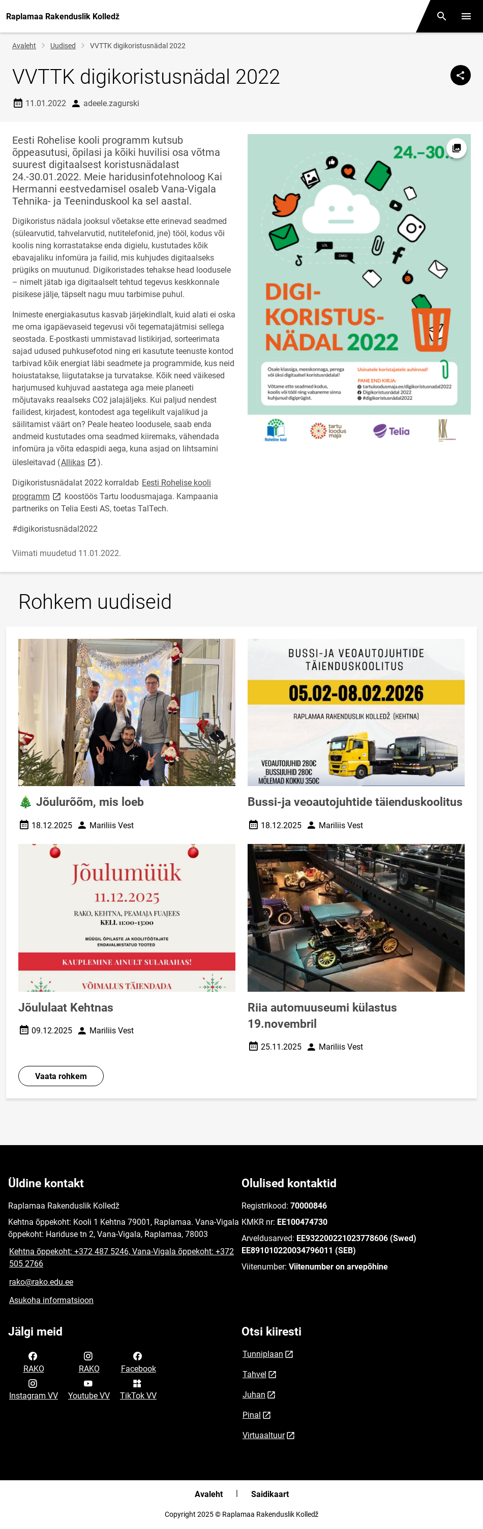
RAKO (33, 1361)
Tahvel (254, 1374)
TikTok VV (138, 1389)
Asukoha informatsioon (51, 1300)
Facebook (138, 1361)
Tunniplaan (263, 1354)
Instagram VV (33, 1389)
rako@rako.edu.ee (41, 1282)
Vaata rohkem (61, 1076)
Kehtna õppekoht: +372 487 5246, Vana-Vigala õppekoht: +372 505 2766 (121, 1257)
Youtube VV (89, 1389)
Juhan (254, 1395)
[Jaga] (460, 75)
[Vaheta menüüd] (466, 16)
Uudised (63, 46)
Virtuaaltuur (264, 1435)
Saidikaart (270, 1494)
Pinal (252, 1415)
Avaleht (24, 46)
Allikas (79, 462)
